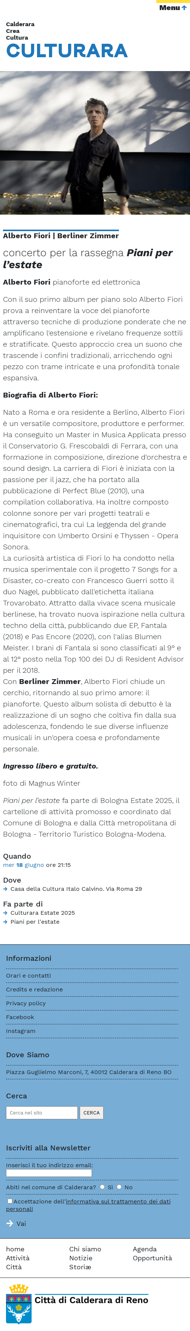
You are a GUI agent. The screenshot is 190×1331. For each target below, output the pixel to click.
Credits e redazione (34, 989)
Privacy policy (26, 1003)
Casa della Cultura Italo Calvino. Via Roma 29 (76, 888)
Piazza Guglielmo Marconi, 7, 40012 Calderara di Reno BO (89, 1072)
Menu (169, 7)
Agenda (145, 1249)
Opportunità (152, 1258)
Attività (18, 1258)
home (15, 1249)
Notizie (80, 1258)
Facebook (20, 1017)
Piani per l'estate (34, 921)
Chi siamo (85, 1249)
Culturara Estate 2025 (42, 912)
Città (14, 1267)
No (129, 1187)
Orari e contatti (28, 975)
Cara (67, 50)
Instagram (21, 1030)
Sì (110, 1187)
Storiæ (80, 1267)
